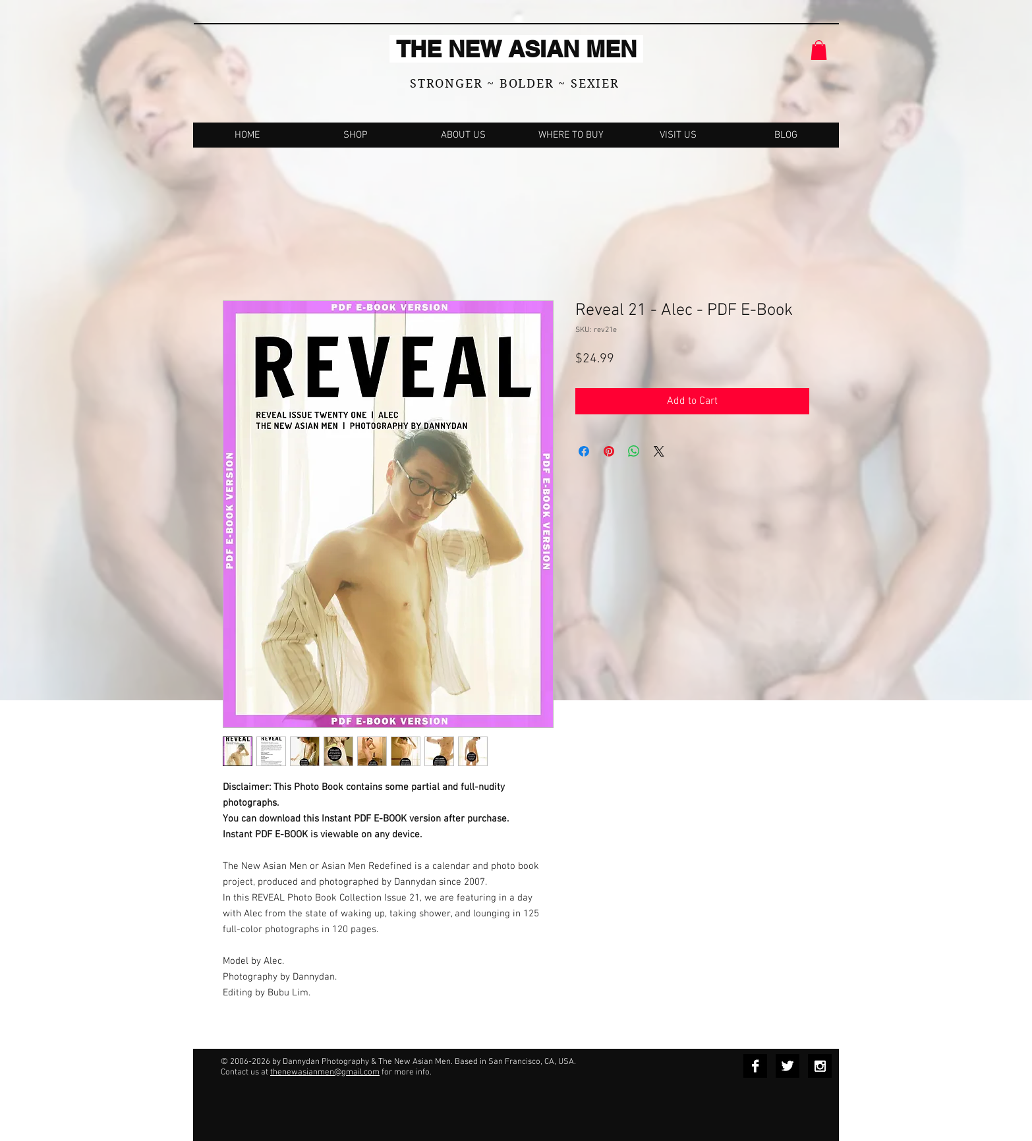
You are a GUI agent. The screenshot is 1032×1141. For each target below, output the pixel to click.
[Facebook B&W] (755, 1066)
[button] (819, 50)
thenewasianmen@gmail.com (325, 1072)
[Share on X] (659, 451)
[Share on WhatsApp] (634, 451)
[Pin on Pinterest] (609, 451)
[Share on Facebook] (584, 451)
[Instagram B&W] (820, 1066)
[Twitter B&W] (787, 1066)
